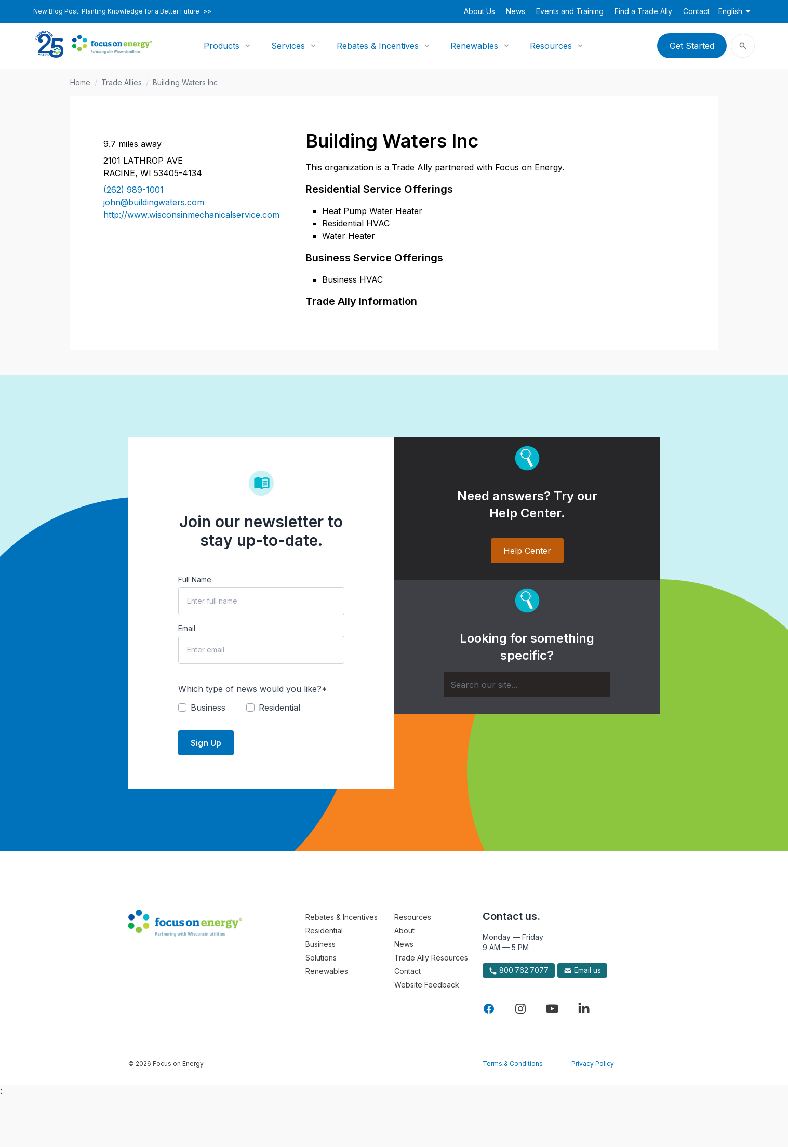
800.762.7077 (519, 970)
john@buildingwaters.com (153, 202)
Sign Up (206, 743)
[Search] (527, 684)
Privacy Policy (592, 1064)
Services (288, 46)
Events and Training (570, 11)
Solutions (321, 957)
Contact (696, 11)
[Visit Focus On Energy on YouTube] (552, 1009)
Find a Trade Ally (643, 11)
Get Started (692, 46)
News (515, 11)
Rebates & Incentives (378, 46)
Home (80, 82)
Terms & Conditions (513, 1064)
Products (221, 46)
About (404, 930)
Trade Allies (121, 82)
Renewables (474, 46)
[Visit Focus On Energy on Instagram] (520, 1009)
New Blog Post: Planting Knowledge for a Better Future (122, 11)
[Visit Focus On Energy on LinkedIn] (584, 1009)
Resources (551, 46)
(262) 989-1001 (133, 189)
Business (320, 944)
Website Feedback (426, 984)
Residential (324, 930)
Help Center (527, 550)
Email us (582, 970)
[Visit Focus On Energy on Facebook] (489, 1009)
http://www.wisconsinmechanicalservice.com (191, 214)
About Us (479, 11)
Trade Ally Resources (431, 957)
